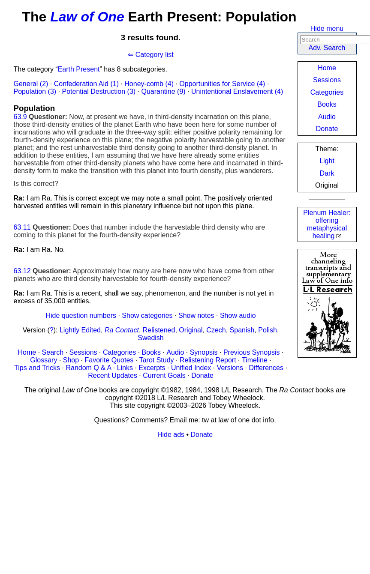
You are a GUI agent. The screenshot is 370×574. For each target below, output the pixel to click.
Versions (230, 367)
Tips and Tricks (37, 367)
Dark (327, 173)
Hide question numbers (80, 315)
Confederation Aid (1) (86, 83)
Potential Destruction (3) (98, 91)
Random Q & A (88, 367)
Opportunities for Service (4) (222, 83)
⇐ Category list (150, 54)
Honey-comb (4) (149, 83)
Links (125, 367)
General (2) (31, 83)
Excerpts (151, 367)
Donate (327, 128)
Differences (266, 367)
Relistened (159, 330)
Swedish (150, 337)
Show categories (147, 315)
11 (27, 227)
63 (17, 116)
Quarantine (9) (163, 91)
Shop (71, 360)
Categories (326, 92)
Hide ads (170, 434)
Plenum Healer (326, 224)
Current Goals (164, 375)
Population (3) (35, 91)
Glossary (43, 360)
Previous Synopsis (251, 352)
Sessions (327, 80)
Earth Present (79, 69)
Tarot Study (156, 360)
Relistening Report (208, 360)
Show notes (196, 315)
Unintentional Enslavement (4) (237, 91)
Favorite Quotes (109, 360)
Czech (216, 330)
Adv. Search (327, 47)
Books (326, 104)
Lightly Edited (80, 330)
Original (190, 330)
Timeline (255, 360)
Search (53, 352)
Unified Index (191, 367)
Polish (267, 330)
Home (327, 68)
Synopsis (204, 352)
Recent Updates (112, 375)
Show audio (238, 315)
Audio (327, 116)
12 (27, 271)
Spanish (242, 330)
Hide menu (326, 28)
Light (326, 160)
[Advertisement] (185, 505)
